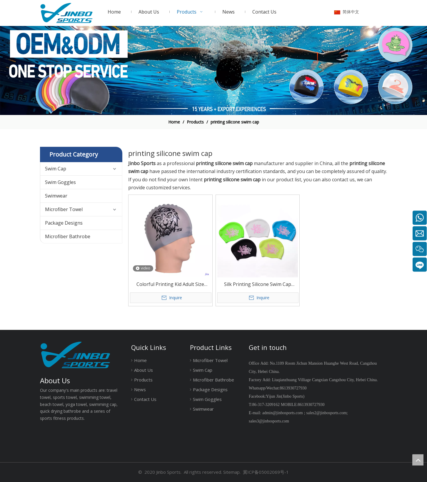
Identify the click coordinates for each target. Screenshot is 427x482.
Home (140, 360)
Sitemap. (232, 472)
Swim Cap (55, 168)
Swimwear (56, 196)
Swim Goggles (60, 182)
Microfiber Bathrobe (67, 236)
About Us (143, 370)
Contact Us (145, 399)
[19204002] (213, 70)
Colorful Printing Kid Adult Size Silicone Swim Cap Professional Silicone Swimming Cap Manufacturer (170, 284)
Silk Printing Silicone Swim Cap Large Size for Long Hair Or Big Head (257, 284)
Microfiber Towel (64, 209)
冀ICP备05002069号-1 (266, 472)
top (417, 459)
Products (143, 380)
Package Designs (64, 223)
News (140, 389)
